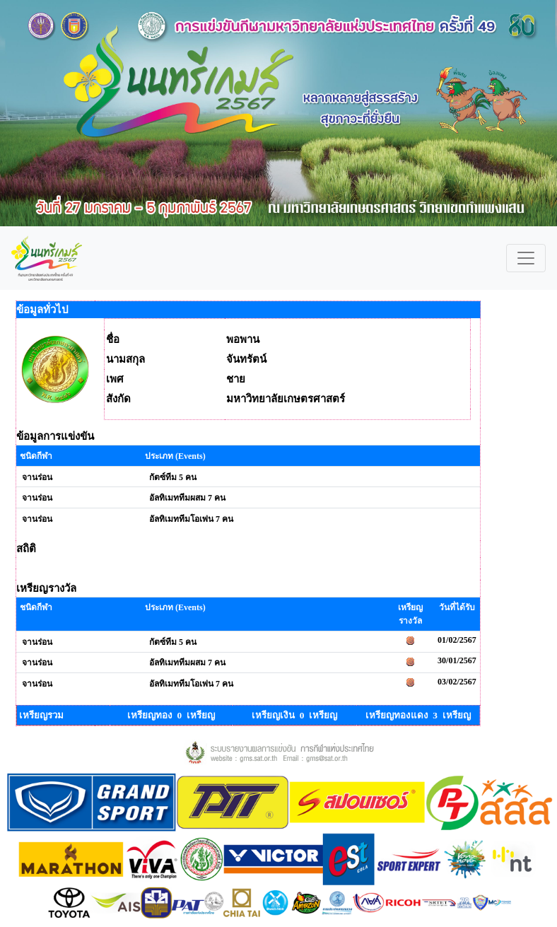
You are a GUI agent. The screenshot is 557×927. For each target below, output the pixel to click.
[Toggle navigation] (526, 258)
